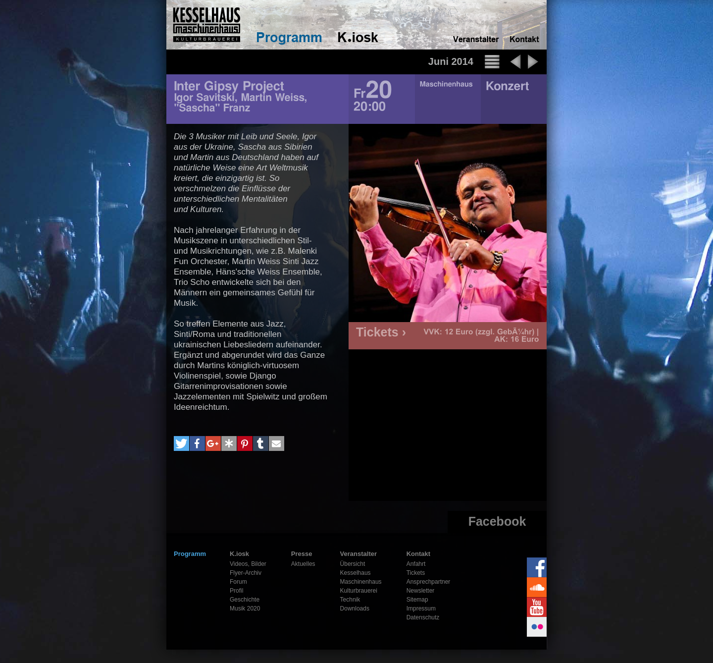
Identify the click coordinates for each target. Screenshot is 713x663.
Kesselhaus (355, 572)
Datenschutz (423, 617)
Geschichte (244, 599)
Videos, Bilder (248, 563)
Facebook (497, 521)
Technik (350, 599)
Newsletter (421, 590)
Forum (238, 581)
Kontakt (418, 553)
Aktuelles (303, 563)
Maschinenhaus (361, 581)
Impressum (421, 608)
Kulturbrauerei (358, 590)
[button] (181, 443)
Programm (190, 553)
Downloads (354, 608)
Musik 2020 (245, 608)
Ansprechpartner (429, 581)
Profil (236, 590)
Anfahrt (416, 563)
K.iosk (239, 553)
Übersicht (352, 563)
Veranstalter (358, 553)
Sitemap (417, 599)
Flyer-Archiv (245, 572)
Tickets (416, 572)
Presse (301, 553)
